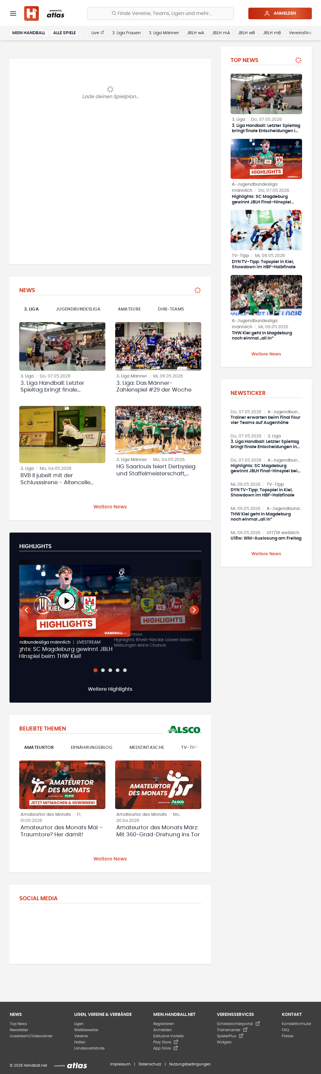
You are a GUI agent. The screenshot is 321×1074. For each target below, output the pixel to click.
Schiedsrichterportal (238, 1024)
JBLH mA (221, 33)
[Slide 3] (110, 670)
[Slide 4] (117, 670)
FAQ (285, 1030)
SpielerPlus (230, 1036)
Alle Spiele (64, 33)
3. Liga (31, 309)
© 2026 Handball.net (28, 1065)
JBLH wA (195, 33)
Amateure (129, 309)
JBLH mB (272, 33)
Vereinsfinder (303, 33)
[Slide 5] (125, 670)
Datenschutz (150, 1064)
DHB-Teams (171, 309)
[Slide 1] (95, 670)
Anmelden (280, 13)
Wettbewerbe (86, 1030)
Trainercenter (232, 1030)
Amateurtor (39, 747)
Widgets (224, 1042)
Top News (18, 1024)
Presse (287, 1036)
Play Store (165, 1042)
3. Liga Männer (164, 33)
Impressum (120, 1064)
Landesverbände (89, 1048)
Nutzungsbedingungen (190, 1064)
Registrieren (163, 1024)
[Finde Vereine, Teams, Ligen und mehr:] (160, 13)
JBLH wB (246, 33)
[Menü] (13, 13)
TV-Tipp (189, 747)
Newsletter (19, 1030)
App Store (165, 1048)
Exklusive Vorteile (168, 1036)
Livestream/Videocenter (31, 1036)
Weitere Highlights (110, 689)
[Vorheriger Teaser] (26, 610)
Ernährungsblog (91, 747)
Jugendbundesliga (78, 309)
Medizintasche (146, 747)
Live (97, 32)
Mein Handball (28, 33)
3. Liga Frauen (126, 33)
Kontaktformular (296, 1024)
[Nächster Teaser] (194, 610)
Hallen (80, 1042)
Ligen (79, 1024)
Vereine (81, 1036)
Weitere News (110, 506)
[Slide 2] (103, 670)
